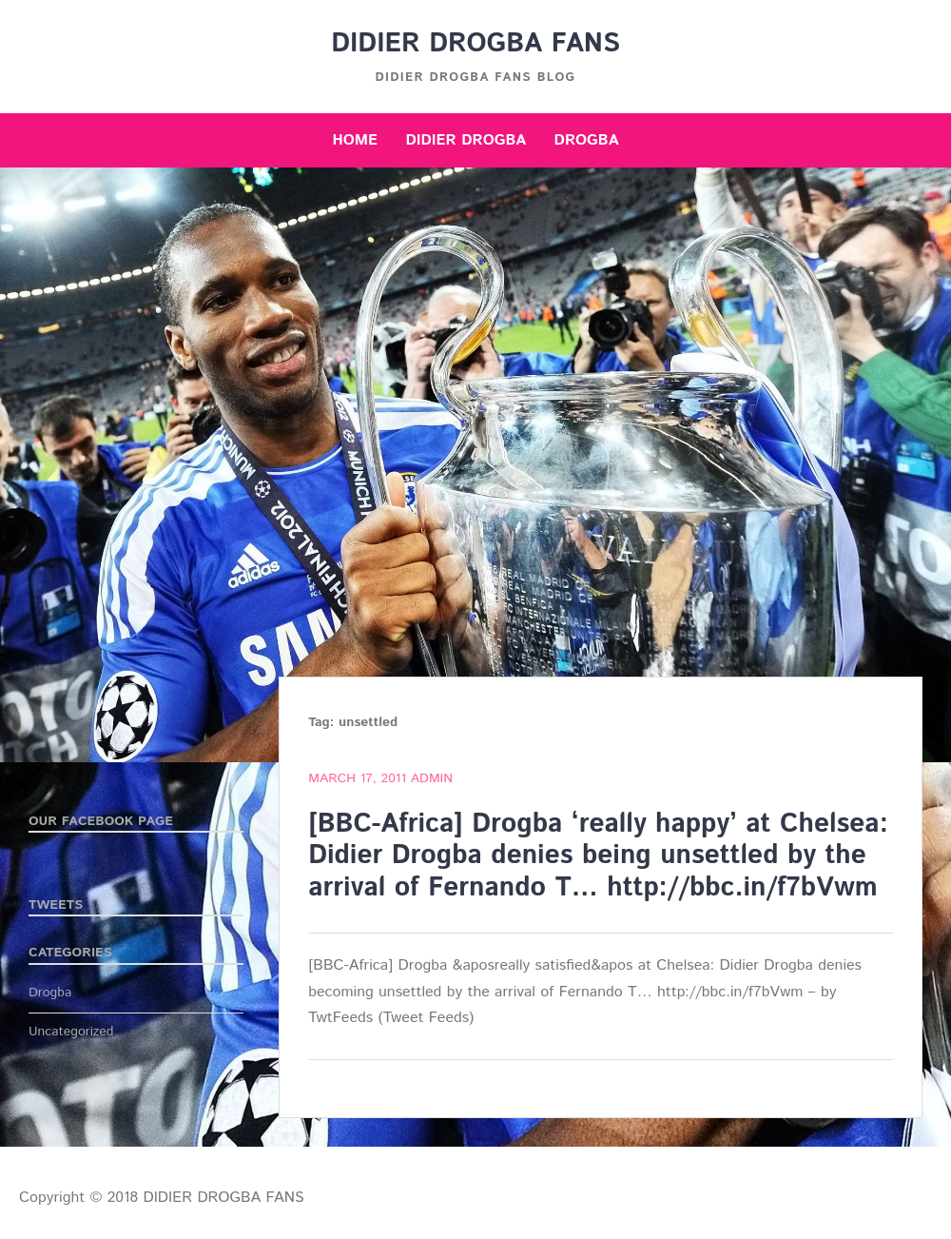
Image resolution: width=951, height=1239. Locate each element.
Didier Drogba (465, 140)
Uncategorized (71, 1031)
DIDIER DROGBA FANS (475, 44)
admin (432, 778)
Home (355, 140)
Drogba (586, 140)
